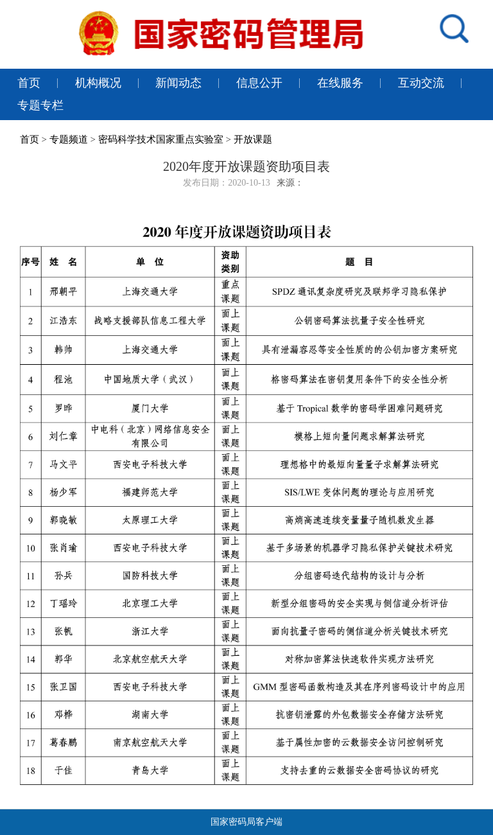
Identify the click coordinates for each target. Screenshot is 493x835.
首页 (28, 82)
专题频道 (68, 139)
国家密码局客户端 (246, 822)
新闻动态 (178, 82)
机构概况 (98, 82)
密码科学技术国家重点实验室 (160, 139)
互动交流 (421, 82)
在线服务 (340, 82)
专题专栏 (40, 105)
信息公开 (259, 82)
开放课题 (253, 139)
